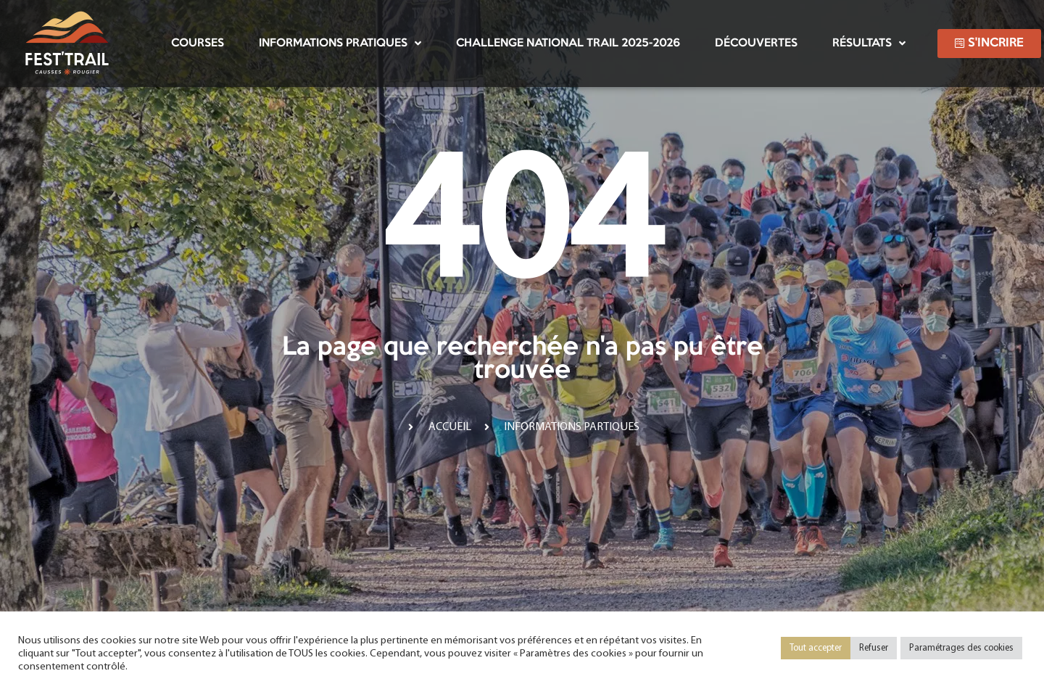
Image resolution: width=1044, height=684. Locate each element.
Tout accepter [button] (816, 648)
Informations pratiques (340, 43)
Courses (197, 43)
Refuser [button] (873, 648)
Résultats (869, 43)
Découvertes (756, 43)
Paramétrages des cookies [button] (961, 648)
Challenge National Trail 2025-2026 (568, 43)
